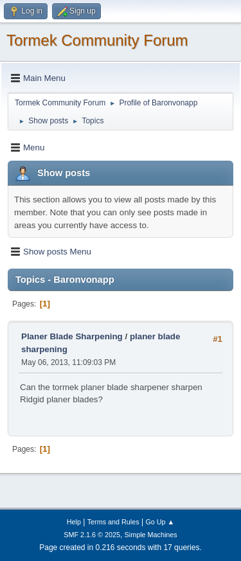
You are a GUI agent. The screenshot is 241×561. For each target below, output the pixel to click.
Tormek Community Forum (97, 40)
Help (74, 522)
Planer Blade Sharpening (72, 336)
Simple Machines (151, 535)
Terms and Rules (113, 522)
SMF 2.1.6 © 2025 (92, 535)
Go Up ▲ (159, 522)
